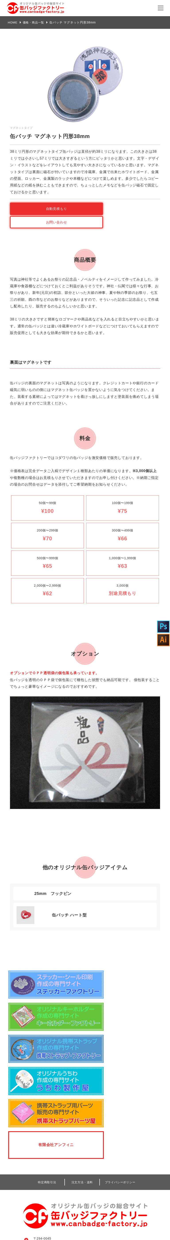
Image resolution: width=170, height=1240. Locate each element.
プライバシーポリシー (120, 1056)
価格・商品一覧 (34, 22)
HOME (13, 22)
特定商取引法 (47, 1056)
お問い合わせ (123, 209)
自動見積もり (46, 209)
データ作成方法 (39, 1176)
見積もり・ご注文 (40, 1206)
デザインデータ (116, 1173)
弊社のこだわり (39, 1156)
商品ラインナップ (40, 1166)
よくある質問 (37, 1186)
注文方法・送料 (82, 1056)
